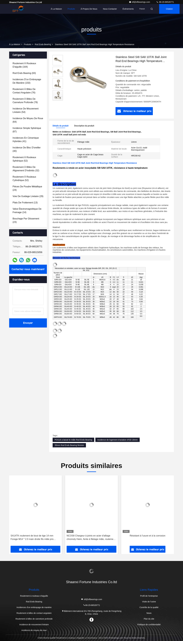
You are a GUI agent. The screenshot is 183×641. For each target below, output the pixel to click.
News (148, 613)
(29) (28, 196)
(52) (24, 159)
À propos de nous (89, 9)
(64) (28, 120)
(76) (24, 91)
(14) (27, 211)
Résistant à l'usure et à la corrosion (147, 535)
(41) (26, 139)
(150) (27, 81)
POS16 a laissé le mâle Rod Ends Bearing (73, 440)
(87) (27, 130)
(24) (27, 188)
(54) (25, 110)
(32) (26, 169)
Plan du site (149, 619)
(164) (24, 65)
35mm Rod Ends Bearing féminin (69, 445)
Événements (128, 9)
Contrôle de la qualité (149, 607)
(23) (26, 220)
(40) (27, 149)
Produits (71, 9)
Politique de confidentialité (149, 624)
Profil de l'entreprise (149, 596)
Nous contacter (110, 9)
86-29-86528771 (165, 2)
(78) (25, 101)
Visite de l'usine (149, 601)
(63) (24, 73)
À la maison (56, 9)
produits (27, 44)
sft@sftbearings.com (140, 2)
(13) (25, 202)
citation (169, 9)
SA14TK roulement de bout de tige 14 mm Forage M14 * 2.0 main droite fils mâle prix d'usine (32, 537)
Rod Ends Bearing (43, 44)
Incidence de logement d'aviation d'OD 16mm (117, 440)
